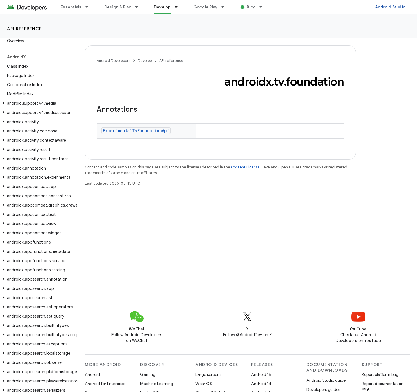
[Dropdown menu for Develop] (178, 7)
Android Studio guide (326, 380)
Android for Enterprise (105, 383)
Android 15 (261, 374)
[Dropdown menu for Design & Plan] (139, 7)
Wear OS (203, 383)
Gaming (148, 374)
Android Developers (113, 60)
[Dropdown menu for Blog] (263, 7)
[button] (38, 103)
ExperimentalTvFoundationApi (136, 130)
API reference (24, 28)
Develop (145, 60)
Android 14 (261, 383)
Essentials (71, 7)
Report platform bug (380, 374)
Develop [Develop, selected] (162, 7)
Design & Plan (117, 7)
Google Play (205, 7)
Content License (245, 167)
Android (92, 374)
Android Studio (390, 7)
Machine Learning (156, 383)
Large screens (208, 374)
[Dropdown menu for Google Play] (225, 7)
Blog (251, 7)
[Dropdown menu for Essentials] (89, 7)
